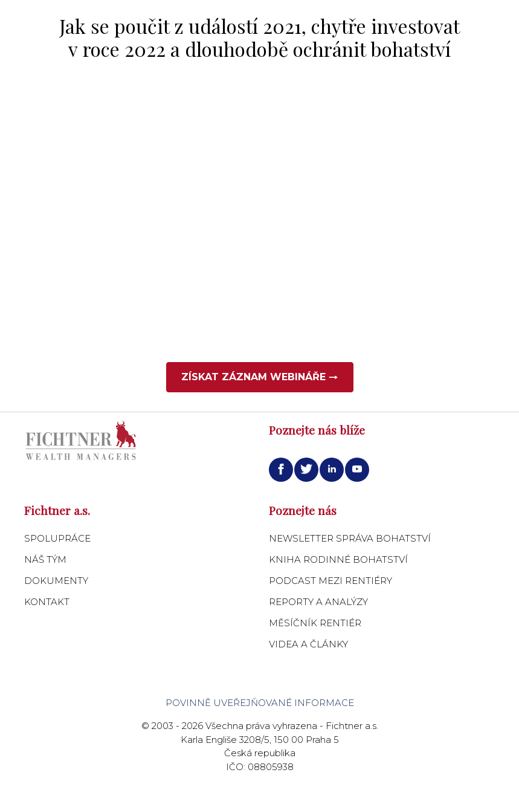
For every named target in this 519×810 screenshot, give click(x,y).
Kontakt (46, 602)
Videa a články (308, 644)
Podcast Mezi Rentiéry (330, 580)
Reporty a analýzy (318, 602)
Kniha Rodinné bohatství (338, 559)
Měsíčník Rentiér (315, 623)
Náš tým (45, 559)
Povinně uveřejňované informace (260, 702)
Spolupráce (57, 538)
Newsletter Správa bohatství (350, 538)
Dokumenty (56, 580)
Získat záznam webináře (259, 377)
